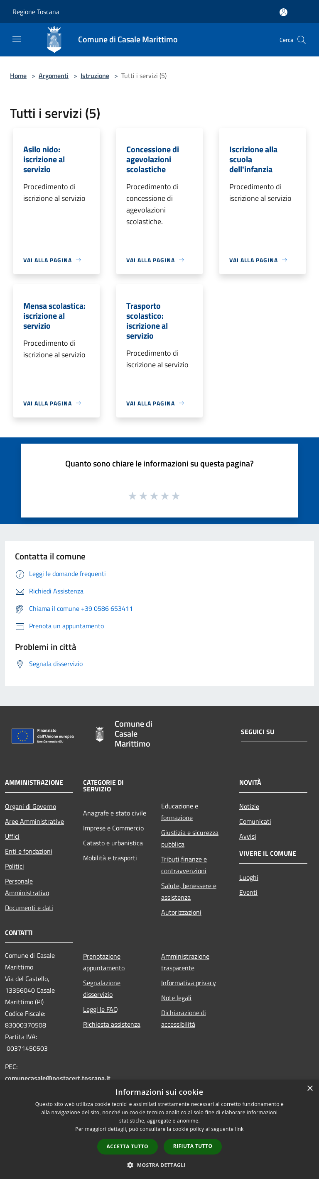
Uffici (12, 836)
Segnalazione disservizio (101, 988)
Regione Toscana (35, 12)
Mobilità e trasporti (110, 858)
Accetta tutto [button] (127, 1146)
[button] (159, 1165)
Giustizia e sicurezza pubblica (189, 838)
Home (18, 76)
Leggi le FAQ (100, 1009)
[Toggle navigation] (17, 39)
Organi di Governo (30, 806)
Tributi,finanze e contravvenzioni (184, 865)
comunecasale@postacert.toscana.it (57, 1078)
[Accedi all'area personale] (283, 12)
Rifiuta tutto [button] (193, 1146)
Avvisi (247, 836)
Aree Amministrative (34, 821)
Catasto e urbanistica (113, 843)
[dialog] (159, 1129)
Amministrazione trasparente (185, 962)
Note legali (176, 998)
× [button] (310, 1089)
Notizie (249, 806)
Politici (14, 866)
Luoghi (248, 877)
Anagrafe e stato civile (114, 813)
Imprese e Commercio (113, 828)
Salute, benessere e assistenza (188, 891)
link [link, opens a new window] (239, 1129)
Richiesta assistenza (111, 1024)
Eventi (248, 892)
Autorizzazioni (181, 912)
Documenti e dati (29, 908)
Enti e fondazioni (28, 851)
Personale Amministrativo (27, 887)
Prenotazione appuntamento (104, 962)
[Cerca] (302, 40)
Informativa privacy (188, 983)
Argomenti (54, 76)
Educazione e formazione (179, 812)
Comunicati (255, 821)
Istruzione (95, 76)
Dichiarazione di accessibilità (183, 1018)
